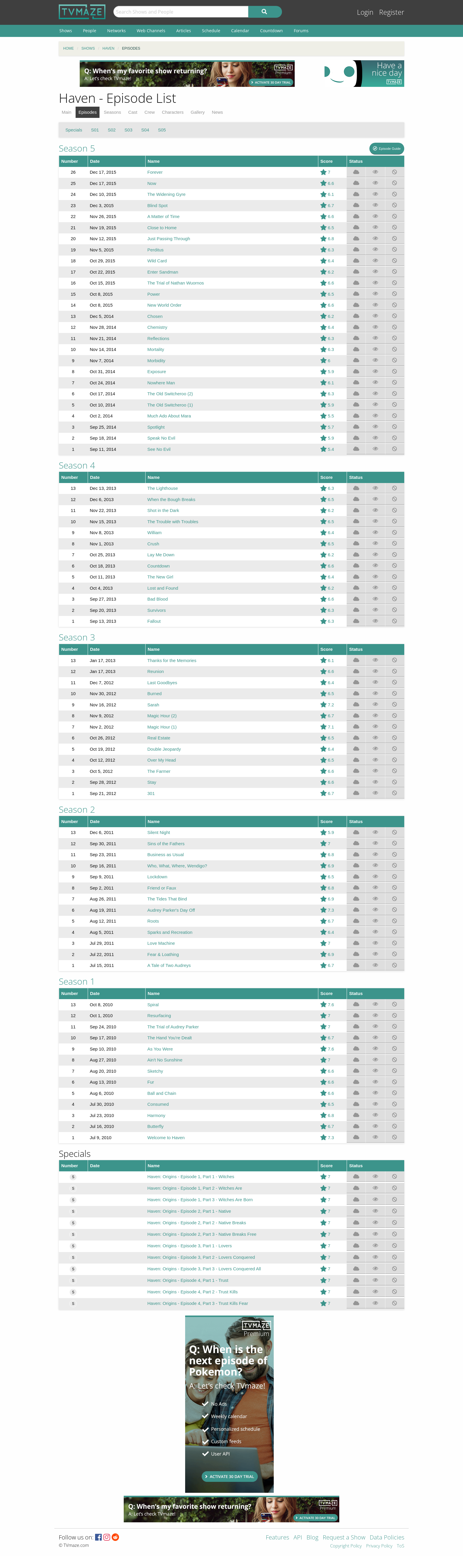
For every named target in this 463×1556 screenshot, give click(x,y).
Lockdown (157, 876)
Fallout (154, 621)
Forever (155, 172)
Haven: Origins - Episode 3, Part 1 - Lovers (189, 1245)
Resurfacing (159, 1015)
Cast (132, 112)
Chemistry (157, 327)
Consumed (158, 1104)
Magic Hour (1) (162, 726)
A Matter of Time (163, 216)
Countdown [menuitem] (271, 30)
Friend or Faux (161, 887)
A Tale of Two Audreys (169, 965)
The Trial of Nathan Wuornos (175, 282)
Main (66, 112)
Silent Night (158, 832)
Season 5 (77, 148)
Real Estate (158, 737)
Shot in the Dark (163, 510)
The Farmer (158, 771)
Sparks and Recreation (170, 932)
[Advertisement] (187, 73)
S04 (145, 129)
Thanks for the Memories (171, 660)
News (217, 112)
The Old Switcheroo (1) (170, 404)
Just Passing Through (168, 238)
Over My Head (161, 759)
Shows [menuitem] (65, 30)
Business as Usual (165, 854)
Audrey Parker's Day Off (171, 910)
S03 (129, 129)
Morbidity (156, 360)
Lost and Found (162, 588)
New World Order (164, 305)
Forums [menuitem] (301, 30)
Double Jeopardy (164, 749)
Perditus (155, 249)
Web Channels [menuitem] (151, 30)
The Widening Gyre (166, 194)
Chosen (155, 316)
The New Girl (160, 576)
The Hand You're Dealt (169, 1037)
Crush (153, 543)
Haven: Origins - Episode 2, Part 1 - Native (189, 1211)
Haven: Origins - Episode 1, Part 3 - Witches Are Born (200, 1199)
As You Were (160, 1048)
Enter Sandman (162, 271)
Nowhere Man (161, 382)
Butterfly (155, 1126)
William (154, 532)
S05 (162, 129)
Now (151, 183)
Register (391, 12)
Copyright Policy (346, 1546)
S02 (112, 129)
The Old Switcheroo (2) (170, 393)
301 (151, 793)
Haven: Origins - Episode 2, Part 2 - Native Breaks (196, 1222)
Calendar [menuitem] (240, 30)
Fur (150, 1082)
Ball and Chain (161, 1093)
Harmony (156, 1115)
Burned (154, 693)
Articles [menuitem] (183, 30)
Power (153, 294)
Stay (151, 782)
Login (365, 12)
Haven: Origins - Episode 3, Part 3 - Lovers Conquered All (204, 1268)
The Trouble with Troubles (172, 521)
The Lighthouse (162, 488)
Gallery (198, 112)
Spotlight (155, 427)
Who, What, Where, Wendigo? (177, 865)
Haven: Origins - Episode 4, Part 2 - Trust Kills (192, 1291)
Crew (149, 112)
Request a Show (344, 1537)
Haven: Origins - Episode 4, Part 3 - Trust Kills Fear (197, 1303)
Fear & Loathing (163, 954)
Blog (312, 1537)
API (298, 1537)
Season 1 (77, 981)
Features (277, 1537)
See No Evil (158, 449)
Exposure (156, 371)
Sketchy (155, 1071)
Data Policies (387, 1537)
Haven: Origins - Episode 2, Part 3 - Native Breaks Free (201, 1234)
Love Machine (161, 943)
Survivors (156, 610)
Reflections (158, 338)
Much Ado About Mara (169, 415)
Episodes (88, 112)
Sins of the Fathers (166, 843)
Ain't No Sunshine (164, 1059)
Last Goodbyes (162, 682)
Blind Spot (157, 205)
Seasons (112, 112)
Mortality (155, 349)
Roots (153, 920)
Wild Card (157, 260)
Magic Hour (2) (162, 715)
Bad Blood (157, 598)
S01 (95, 129)
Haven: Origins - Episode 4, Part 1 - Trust (187, 1280)
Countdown (158, 565)
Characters (172, 112)
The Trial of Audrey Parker (173, 1026)
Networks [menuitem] (116, 30)
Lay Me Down (161, 554)
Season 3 (77, 637)
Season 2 (77, 809)
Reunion (155, 671)
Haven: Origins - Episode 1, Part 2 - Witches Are (194, 1188)
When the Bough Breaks (171, 499)
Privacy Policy (379, 1546)
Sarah (153, 704)
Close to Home (162, 227)
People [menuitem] (89, 30)
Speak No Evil (161, 437)
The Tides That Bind (167, 898)
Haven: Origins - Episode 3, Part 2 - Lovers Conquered (201, 1257)
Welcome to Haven (166, 1137)
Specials (74, 129)
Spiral (153, 1004)
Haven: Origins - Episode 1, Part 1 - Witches (190, 1176)
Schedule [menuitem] (211, 30)
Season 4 (77, 465)
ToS (400, 1546)
